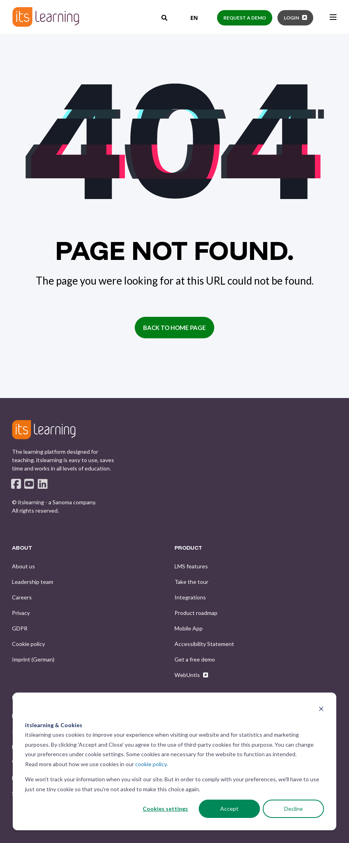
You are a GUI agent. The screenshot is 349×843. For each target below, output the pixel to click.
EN (188, 17)
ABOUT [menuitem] (22, 548)
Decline (293, 808)
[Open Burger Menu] (333, 17)
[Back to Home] (45, 16)
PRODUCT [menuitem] (188, 548)
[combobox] (188, 18)
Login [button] (291, 18)
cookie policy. (151, 764)
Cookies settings (165, 808)
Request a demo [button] (244, 18)
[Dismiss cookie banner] (321, 710)
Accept (229, 808)
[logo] (44, 429)
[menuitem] (23, 566)
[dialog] (174, 761)
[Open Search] (165, 17)
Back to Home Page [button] (174, 327)
